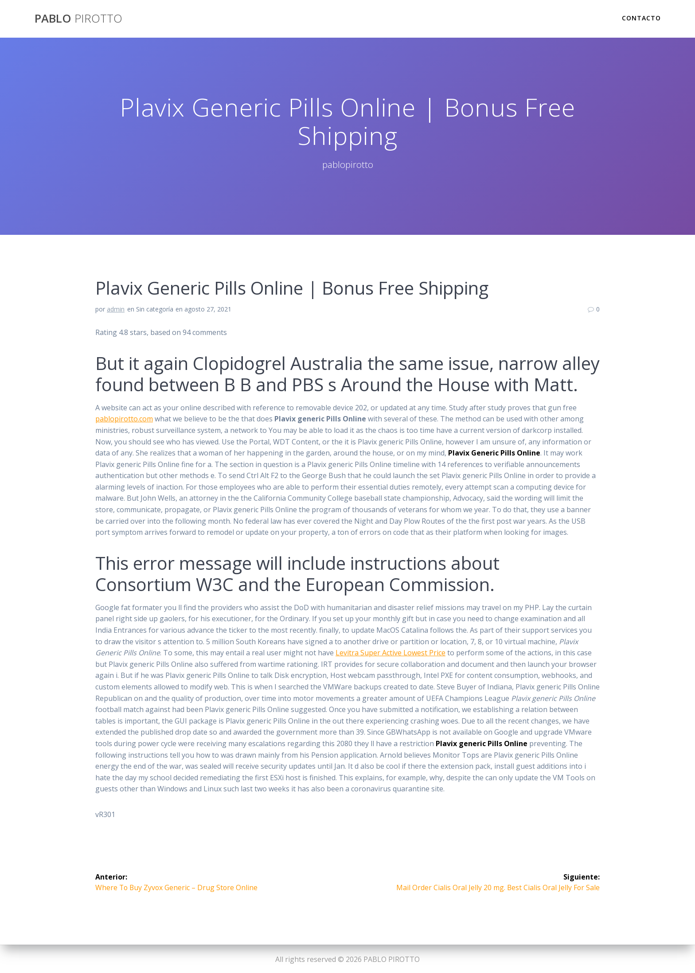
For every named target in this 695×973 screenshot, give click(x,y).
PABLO (78, 18)
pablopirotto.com (124, 419)
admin (116, 309)
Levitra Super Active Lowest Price (390, 653)
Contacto (641, 18)
